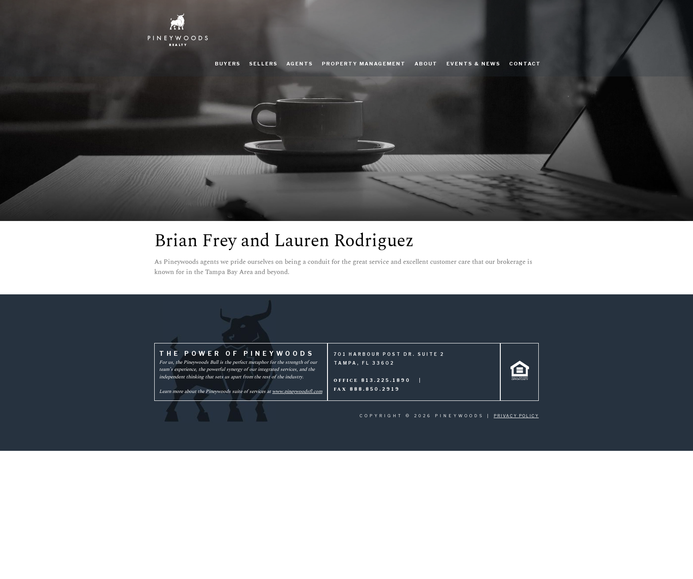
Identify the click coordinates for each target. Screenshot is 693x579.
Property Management (364, 64)
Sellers (263, 64)
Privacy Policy (516, 415)
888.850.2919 (375, 389)
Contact (525, 64)
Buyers (227, 64)
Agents (299, 64)
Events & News (473, 64)
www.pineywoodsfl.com (297, 391)
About (426, 64)
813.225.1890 (386, 380)
